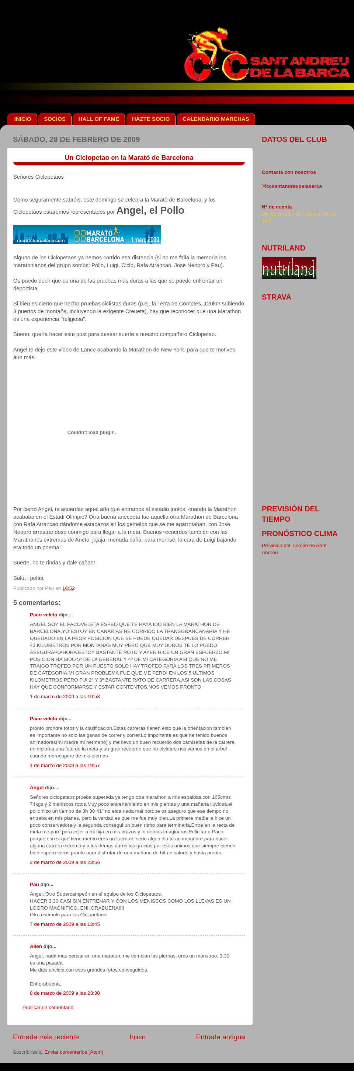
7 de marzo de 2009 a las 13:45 (65, 924)
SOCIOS (54, 119)
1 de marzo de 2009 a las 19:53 (65, 696)
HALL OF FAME (98, 119)
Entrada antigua (220, 1037)
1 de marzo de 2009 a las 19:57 (65, 765)
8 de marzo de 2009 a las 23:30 (65, 993)
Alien (36, 946)
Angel (37, 787)
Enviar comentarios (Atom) (74, 1052)
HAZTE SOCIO (151, 119)
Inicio (137, 1037)
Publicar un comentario (47, 1007)
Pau (34, 884)
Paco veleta (43, 614)
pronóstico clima (300, 533)
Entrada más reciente (46, 1037)
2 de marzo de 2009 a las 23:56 (65, 862)
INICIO (22, 119)
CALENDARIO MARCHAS (216, 119)
